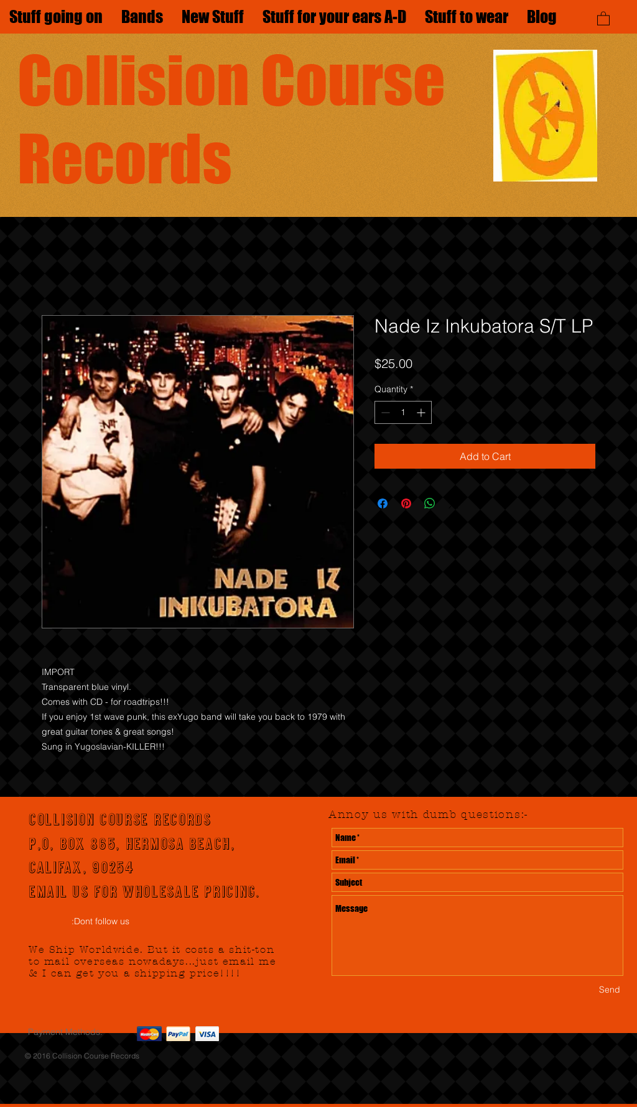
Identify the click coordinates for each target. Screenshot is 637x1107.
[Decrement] (384, 412)
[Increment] (422, 412)
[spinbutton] (403, 412)
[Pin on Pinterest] (406, 503)
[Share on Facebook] (382, 503)
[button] (603, 18)
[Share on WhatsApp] (429, 503)
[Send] (609, 990)
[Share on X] (453, 503)
